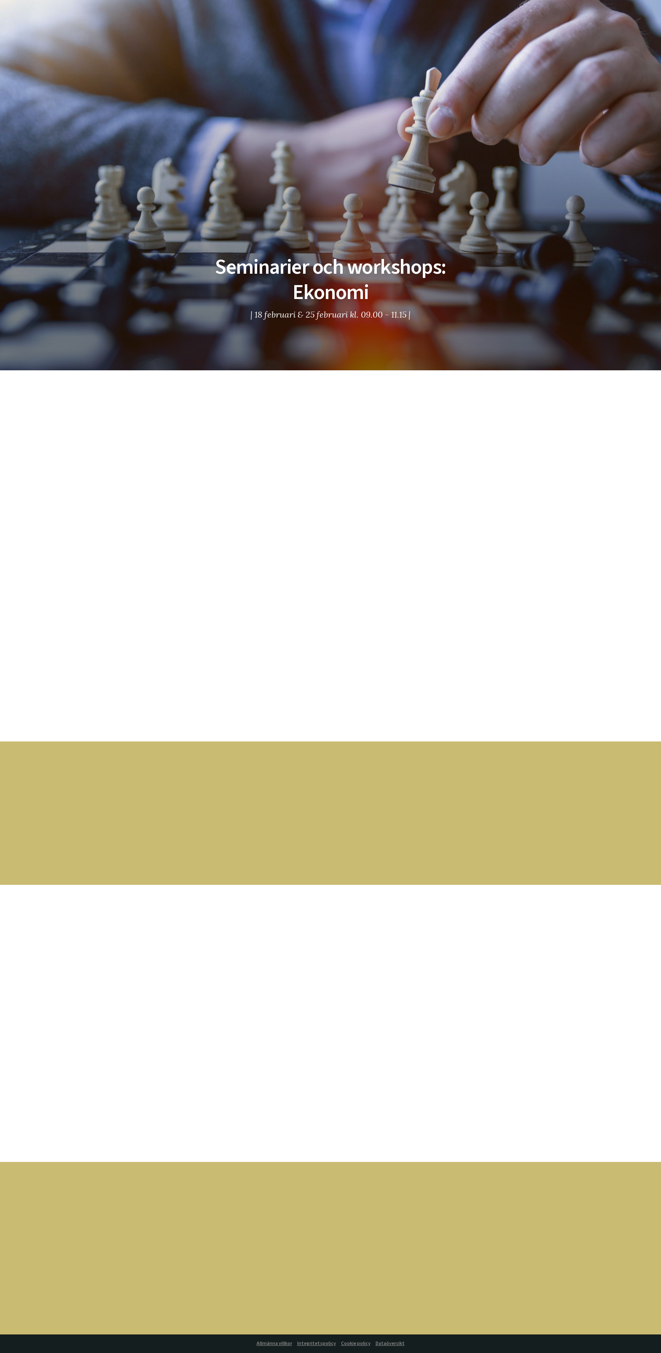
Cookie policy (356, 1343)
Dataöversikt (390, 1343)
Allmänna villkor (274, 1343)
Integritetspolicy (316, 1343)
